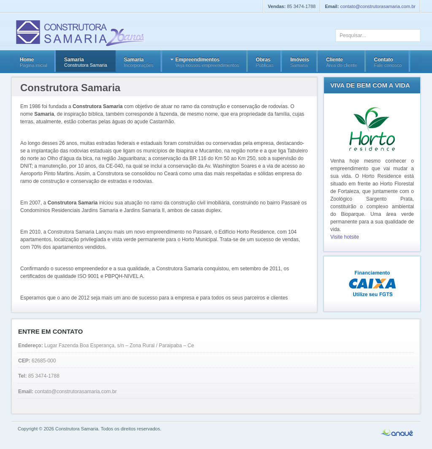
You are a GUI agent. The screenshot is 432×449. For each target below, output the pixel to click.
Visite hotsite (344, 237)
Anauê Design (397, 432)
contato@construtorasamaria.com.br (378, 6)
